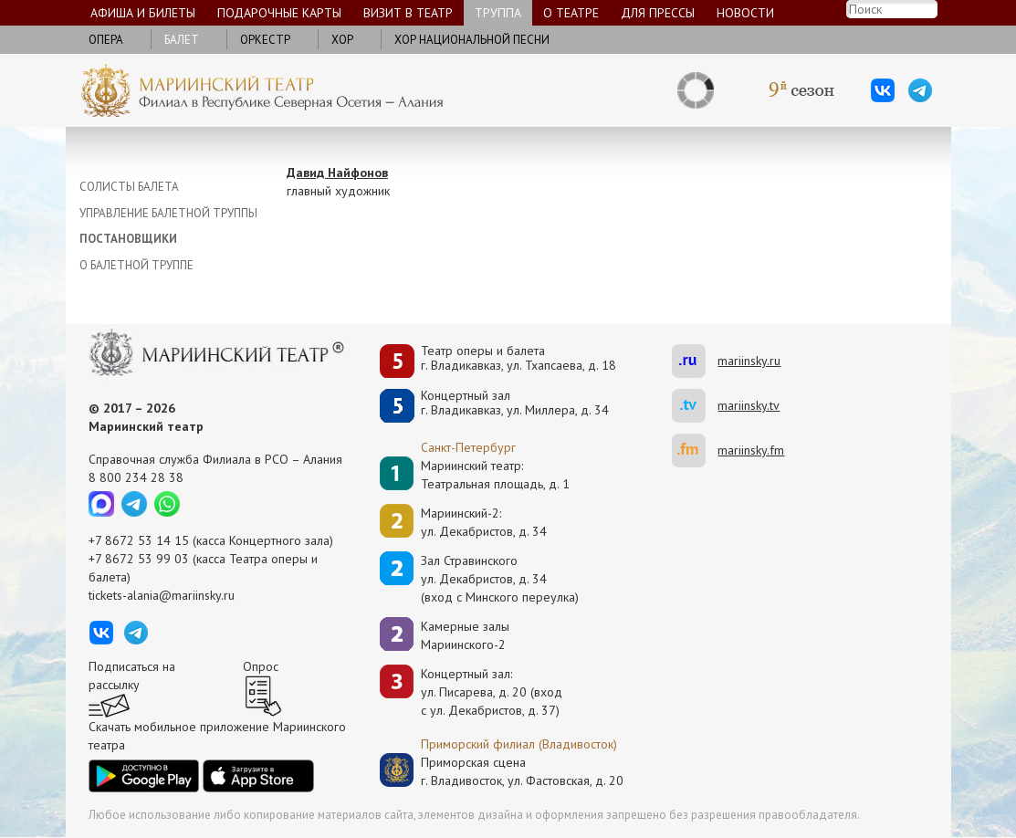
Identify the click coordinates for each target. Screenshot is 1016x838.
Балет (181, 39)
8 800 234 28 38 (136, 477)
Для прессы (658, 13)
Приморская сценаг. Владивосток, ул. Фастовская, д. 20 (503, 771)
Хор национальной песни (472, 39)
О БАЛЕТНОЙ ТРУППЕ (136, 265)
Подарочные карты (279, 13)
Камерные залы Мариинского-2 (465, 635)
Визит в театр (408, 13)
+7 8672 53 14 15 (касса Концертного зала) (211, 540)
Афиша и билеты (142, 13)
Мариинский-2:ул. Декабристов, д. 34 (484, 522)
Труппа (498, 13)
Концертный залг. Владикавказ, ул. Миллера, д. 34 (515, 403)
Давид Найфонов (337, 172)
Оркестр (265, 39)
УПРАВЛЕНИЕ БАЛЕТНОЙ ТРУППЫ (168, 213)
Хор (342, 39)
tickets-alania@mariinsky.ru (162, 595)
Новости (745, 13)
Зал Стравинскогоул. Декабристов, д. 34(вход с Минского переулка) (500, 578)
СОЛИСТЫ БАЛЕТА (129, 186)
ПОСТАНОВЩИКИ (128, 238)
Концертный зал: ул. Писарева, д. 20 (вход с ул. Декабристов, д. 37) (491, 691)
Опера (106, 39)
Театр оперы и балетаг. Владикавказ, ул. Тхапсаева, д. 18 (518, 358)
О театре (571, 13)
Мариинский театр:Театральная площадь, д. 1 (495, 474)
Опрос (260, 666)
